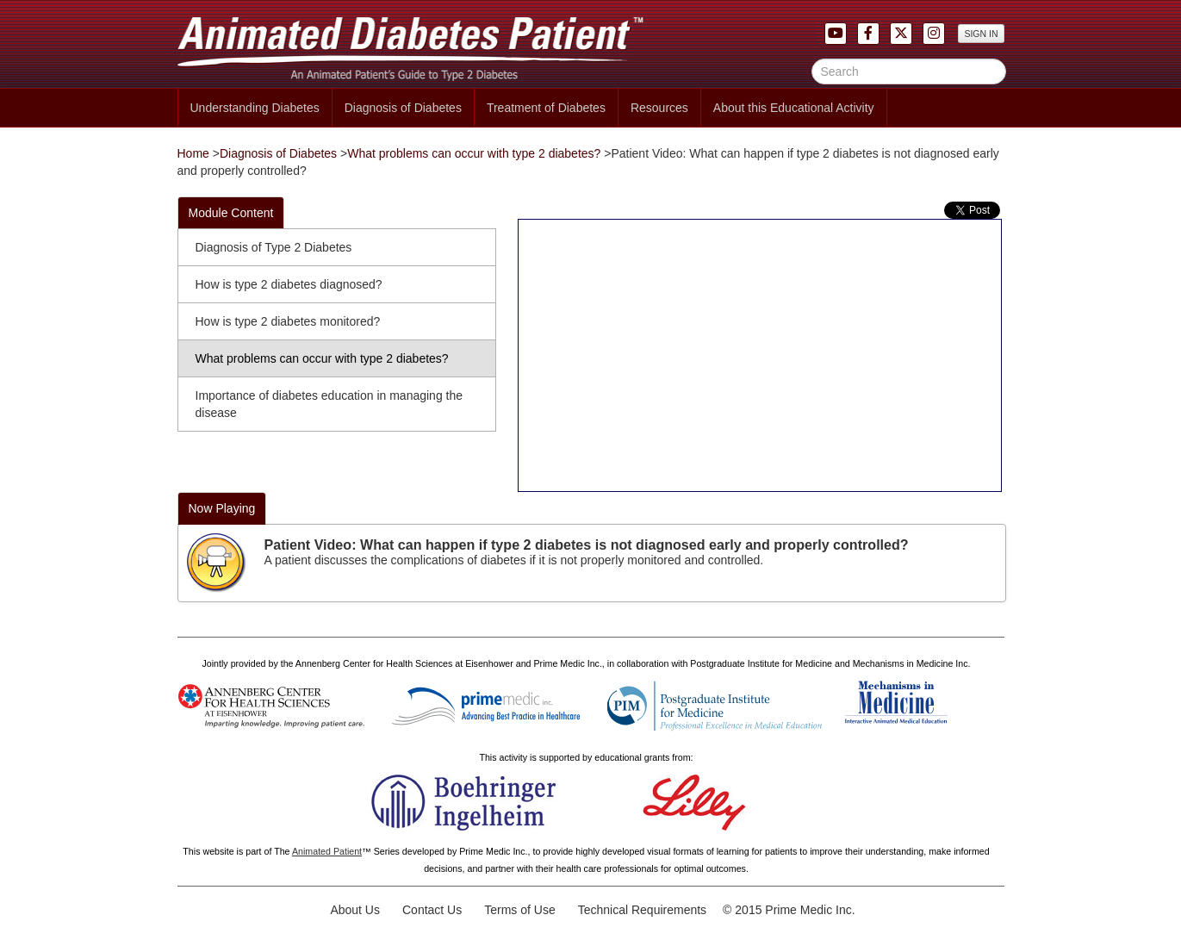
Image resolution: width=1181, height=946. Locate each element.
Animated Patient (327, 851)
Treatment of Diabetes (546, 108)
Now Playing (222, 508)
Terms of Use (519, 910)
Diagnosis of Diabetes (403, 108)
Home (193, 153)
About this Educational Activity (793, 108)
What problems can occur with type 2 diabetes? (473, 153)
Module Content (231, 213)
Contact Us (432, 910)
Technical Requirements (642, 910)
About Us (355, 910)
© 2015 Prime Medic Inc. (789, 910)
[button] (934, 33)
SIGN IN (981, 33)
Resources (659, 108)
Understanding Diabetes (255, 108)
